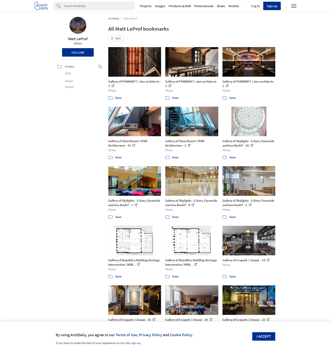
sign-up (135, 343)
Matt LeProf (78, 38)
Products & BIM (180, 6)
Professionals (204, 6)
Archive (233, 6)
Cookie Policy (181, 334)
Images (160, 6)
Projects (146, 6)
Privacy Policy (150, 334)
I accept (263, 336)
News (221, 6)
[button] (115, 38)
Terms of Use (126, 334)
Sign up (272, 6)
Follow (78, 52)
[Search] (99, 6)
